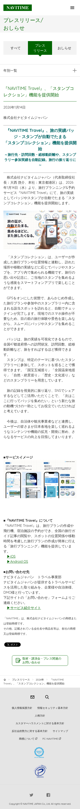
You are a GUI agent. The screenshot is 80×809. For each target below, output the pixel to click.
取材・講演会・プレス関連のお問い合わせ (41, 660)
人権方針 (40, 715)
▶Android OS (17, 561)
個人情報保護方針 (22, 707)
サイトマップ (60, 731)
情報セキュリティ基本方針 (52, 707)
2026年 (40, 679)
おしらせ (64, 48)
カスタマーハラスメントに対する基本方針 (40, 723)
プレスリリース (40, 48)
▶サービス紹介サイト (24, 608)
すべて (15, 48)
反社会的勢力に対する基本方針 (30, 731)
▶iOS (11, 556)
